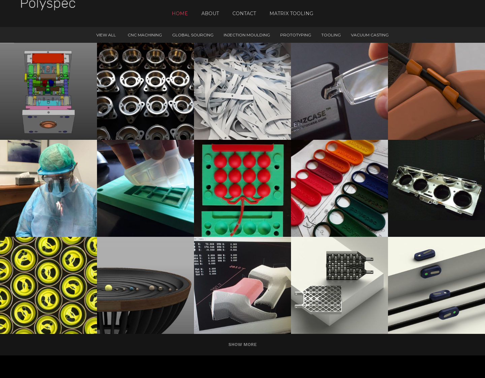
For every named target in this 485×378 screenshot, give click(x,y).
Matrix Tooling (291, 13)
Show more (242, 344)
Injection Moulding (247, 34)
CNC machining (145, 34)
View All (106, 34)
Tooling (331, 34)
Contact (244, 13)
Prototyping (295, 34)
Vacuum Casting (370, 34)
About (210, 13)
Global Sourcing (193, 34)
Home (180, 13)
